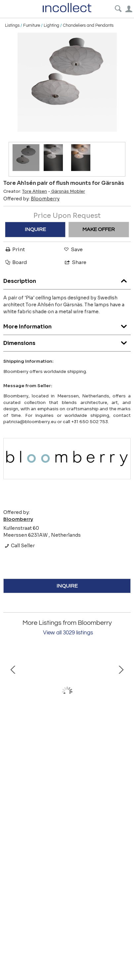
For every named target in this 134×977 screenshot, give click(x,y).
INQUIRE (35, 229)
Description (67, 279)
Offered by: (31, 199)
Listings (12, 25)
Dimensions (67, 341)
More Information (67, 325)
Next (120, 691)
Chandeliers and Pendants (88, 25)
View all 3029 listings (68, 633)
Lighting (51, 25)
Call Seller (19, 546)
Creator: (25, 191)
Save (73, 249)
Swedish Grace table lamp (67, 736)
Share (75, 262)
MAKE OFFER (98, 229)
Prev (13, 691)
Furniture (31, 25)
